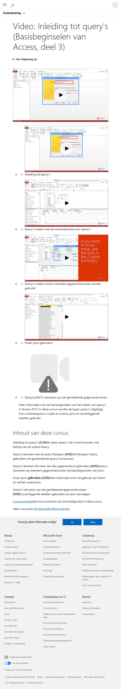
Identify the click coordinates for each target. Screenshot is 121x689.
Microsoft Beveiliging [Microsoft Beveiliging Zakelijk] (13, 608)
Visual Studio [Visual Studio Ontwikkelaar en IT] (49, 646)
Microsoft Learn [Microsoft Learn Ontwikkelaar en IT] (50, 608)
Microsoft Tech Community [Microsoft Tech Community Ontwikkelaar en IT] (55, 622)
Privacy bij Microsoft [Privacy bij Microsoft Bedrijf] (91, 608)
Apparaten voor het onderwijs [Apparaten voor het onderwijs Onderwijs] (95, 546)
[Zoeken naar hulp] (13, 5)
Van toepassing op (26, 59)
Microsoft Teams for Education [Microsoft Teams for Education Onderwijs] (96, 552)
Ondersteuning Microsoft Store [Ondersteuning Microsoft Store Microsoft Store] (57, 552)
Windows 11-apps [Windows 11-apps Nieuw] (12, 582)
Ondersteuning (12, 13)
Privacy (40, 677)
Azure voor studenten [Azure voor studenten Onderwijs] (91, 585)
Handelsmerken (75, 677)
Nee (93, 522)
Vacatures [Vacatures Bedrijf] (86, 602)
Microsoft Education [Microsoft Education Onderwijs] (91, 541)
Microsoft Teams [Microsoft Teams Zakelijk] (11, 637)
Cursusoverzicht (23, 501)
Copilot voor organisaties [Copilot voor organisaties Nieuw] (15, 558)
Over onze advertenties (94, 677)
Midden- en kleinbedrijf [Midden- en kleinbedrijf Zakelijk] (14, 643)
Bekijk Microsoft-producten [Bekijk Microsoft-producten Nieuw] (16, 576)
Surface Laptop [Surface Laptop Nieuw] (11, 546)
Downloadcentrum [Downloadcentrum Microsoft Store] (51, 546)
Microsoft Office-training (53, 509)
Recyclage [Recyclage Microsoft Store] (47, 570)
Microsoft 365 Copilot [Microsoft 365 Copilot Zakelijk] (14, 631)
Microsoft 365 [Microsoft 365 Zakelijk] (10, 625)
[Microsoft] (60, 3)
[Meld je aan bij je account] (115, 5)
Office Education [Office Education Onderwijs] (89, 564)
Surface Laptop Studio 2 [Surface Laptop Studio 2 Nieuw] (15, 552)
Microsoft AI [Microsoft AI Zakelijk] (9, 602)
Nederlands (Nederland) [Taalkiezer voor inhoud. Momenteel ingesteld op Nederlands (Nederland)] (20, 657)
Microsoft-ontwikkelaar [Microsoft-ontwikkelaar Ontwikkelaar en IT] (53, 602)
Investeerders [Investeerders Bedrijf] (88, 614)
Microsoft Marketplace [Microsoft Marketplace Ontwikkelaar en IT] (53, 628)
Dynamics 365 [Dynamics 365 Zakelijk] (10, 620)
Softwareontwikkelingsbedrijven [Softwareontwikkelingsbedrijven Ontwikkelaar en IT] (57, 640)
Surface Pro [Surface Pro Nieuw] (9, 541)
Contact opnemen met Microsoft (20, 677)
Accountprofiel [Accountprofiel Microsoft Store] (49, 541)
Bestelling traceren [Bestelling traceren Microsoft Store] (51, 564)
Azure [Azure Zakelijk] (7, 614)
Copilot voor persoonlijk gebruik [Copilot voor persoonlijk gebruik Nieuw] (18, 564)
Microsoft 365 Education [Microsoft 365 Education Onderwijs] (93, 558)
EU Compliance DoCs (15, 682)
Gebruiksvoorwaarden (55, 677)
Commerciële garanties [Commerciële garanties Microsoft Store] (53, 576)
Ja (72, 522)
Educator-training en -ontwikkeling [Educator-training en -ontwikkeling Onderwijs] (97, 570)
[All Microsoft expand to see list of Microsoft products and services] (4, 5)
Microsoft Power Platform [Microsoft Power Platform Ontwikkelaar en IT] (54, 634)
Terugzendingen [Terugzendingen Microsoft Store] (50, 558)
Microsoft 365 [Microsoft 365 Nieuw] (10, 570)
